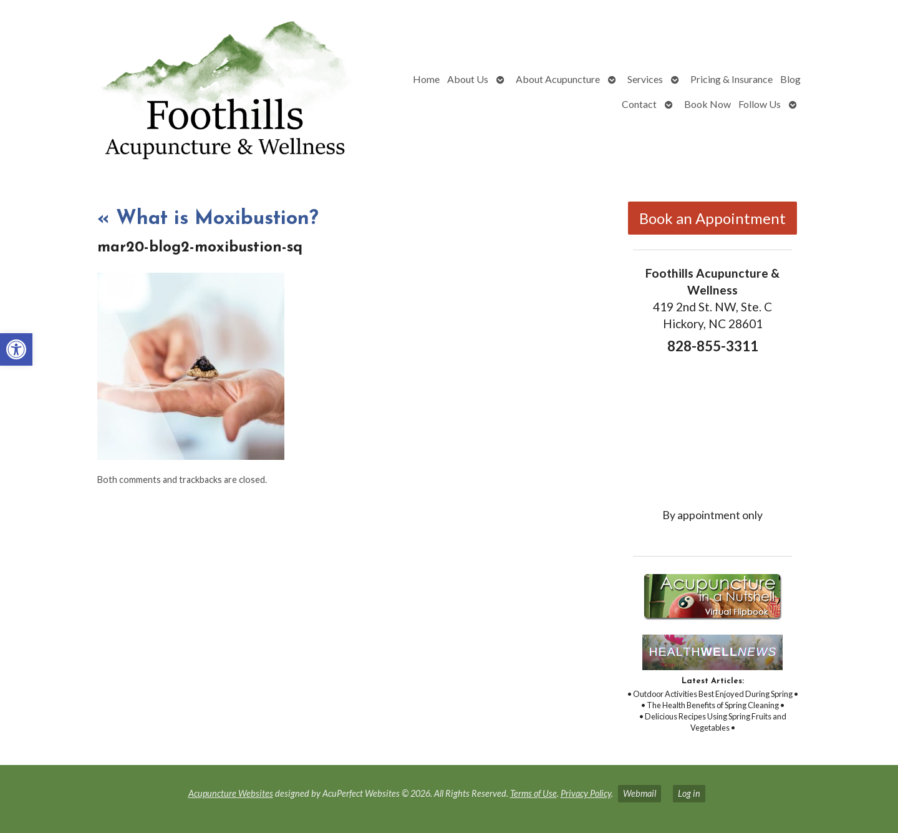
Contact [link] (639, 104)
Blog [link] (790, 79)
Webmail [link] (639, 793)
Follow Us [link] (759, 104)
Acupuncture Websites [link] (230, 793)
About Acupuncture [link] (558, 79)
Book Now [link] (707, 104)
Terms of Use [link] (533, 793)
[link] (16, 349)
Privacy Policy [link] (586, 793)
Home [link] (426, 79)
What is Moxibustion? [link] (208, 219)
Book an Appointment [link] (712, 218)
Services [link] (645, 79)
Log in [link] (689, 793)
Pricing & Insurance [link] (731, 79)
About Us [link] (467, 79)
